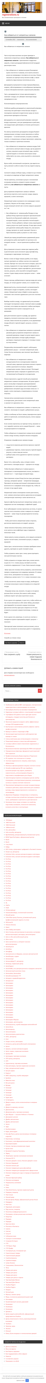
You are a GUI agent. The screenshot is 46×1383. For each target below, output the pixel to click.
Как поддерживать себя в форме (16, 1354)
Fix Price (8, 859)
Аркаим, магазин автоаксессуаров (17, 1049)
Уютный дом (10, 1292)
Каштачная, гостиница (13, 1139)
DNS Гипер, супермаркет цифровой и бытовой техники (24, 849)
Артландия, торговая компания (16, 1056)
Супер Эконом (10, 1263)
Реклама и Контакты (12, 1226)
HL (6, 903)
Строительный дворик (13, 1255)
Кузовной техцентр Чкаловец (15, 1151)
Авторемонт (9, 980)
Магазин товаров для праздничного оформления (22, 1170)
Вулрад (8, 1085)
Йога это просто (11, 1349)
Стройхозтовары (11, 1260)
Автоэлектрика (11, 1032)
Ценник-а (9, 1311)
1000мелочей (10, 827)
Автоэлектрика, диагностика (15, 1034)
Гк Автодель (10, 1100)
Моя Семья (9, 1195)
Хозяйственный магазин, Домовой (17, 1302)
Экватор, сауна (10, 1326)
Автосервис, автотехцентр (14, 1022)
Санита (8, 1229)
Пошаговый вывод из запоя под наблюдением (21, 741)
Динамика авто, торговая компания (17, 1112)
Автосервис (9, 983)
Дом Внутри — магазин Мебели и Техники (20, 1114)
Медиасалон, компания (13, 1182)
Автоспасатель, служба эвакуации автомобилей (21, 1024)
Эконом (8, 1328)
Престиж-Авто (10, 1224)
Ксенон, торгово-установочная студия (18, 1146)
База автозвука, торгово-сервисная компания (20, 1066)
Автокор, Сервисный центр (14, 963)
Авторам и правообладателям (15, 978)
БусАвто (8, 1078)
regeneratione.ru (10, 14)
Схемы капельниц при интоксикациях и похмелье (22, 739)
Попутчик (9, 1216)
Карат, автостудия (11, 1131)
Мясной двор (10, 1197)
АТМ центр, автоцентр (13, 1058)
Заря (7, 1126)
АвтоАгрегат (10, 946)
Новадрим (9, 1202)
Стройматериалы (11, 1258)
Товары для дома (11, 1270)
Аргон (8, 1046)
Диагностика (10, 1109)
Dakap (7, 847)
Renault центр (10, 915)
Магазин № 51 (10, 1158)
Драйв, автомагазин (12, 1119)
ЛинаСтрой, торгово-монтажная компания (19, 1156)
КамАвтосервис (11, 1129)
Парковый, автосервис (13, 1207)
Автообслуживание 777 (13, 976)
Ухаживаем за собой (12, 1361)
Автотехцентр (10, 1029)
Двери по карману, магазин (15, 1107)
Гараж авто (9, 1097)
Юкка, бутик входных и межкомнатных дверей (21, 1333)
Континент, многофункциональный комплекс (20, 1141)
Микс (7, 1185)
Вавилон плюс (10, 1080)
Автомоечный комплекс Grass (15, 971)
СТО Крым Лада (11, 1246)
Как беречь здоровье (11, 642)
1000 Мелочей (10, 822)
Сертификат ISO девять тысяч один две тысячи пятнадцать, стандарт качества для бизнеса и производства (21, 717)
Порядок (8, 1219)
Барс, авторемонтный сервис (15, 1068)
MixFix (8, 905)
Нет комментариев (31, 39)
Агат (7, 1039)
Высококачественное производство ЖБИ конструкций (23, 748)
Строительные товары (13, 1253)
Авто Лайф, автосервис (13, 929)
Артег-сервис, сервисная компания (17, 1051)
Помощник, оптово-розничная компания (19, 1214)
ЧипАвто (8, 1323)
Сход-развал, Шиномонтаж (14, 1265)
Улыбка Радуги (10, 1285)
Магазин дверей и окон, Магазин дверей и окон (21, 1160)
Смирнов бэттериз (12, 1241)
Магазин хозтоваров (12, 1180)
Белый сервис (10, 1070)
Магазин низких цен (12, 1165)
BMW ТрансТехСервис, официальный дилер (20, 837)
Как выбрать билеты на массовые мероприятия (21, 709)
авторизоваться (9, 675)
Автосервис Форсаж (12, 1019)
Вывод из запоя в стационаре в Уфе (17, 731)
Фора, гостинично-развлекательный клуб (19, 1297)
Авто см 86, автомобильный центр (17, 937)
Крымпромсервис (11, 1143)
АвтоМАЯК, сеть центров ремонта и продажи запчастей (24, 968)
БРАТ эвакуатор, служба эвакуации (17, 1075)
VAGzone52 (9, 922)
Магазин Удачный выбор (14, 1177)
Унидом (8, 1289)
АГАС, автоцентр (11, 1036)
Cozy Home (9, 844)
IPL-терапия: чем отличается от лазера (18, 758)
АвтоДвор (9, 951)
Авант (7, 927)
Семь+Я (8, 1233)
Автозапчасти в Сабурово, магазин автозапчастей (22, 954)
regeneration (20, 39)
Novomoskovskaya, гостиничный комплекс (19, 912)
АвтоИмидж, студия (12, 956)
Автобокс (9, 949)
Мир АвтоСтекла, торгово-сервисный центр (20, 1190)
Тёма (7, 1267)
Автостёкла (9, 1027)
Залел (8, 1124)
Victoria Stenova (11, 924)
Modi (7, 907)
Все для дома (10, 1083)
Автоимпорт (10, 959)
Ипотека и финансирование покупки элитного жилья (23, 765)
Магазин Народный (12, 1163)
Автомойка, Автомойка (13, 973)
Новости (22, 642)
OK (27, 1380)
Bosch (7, 839)
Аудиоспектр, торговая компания (16, 1063)
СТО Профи (9, 1248)
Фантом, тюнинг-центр (13, 1294)
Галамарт (9, 1087)
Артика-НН (9, 1053)
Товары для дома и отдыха (14, 1277)
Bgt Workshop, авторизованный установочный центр (23, 834)
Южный (8, 1331)
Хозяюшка (9, 1304)
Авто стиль (9, 939)
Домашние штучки (12, 1117)
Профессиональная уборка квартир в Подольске (21, 756)
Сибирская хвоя (11, 1236)
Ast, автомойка (10, 830)
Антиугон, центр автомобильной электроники (21, 1044)
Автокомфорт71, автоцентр (14, 961)
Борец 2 (8, 1073)
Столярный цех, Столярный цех (16, 1250)
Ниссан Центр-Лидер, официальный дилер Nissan (22, 1199)
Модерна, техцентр (12, 1192)
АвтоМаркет (10, 966)
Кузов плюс (9, 1148)
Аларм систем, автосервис (14, 1041)
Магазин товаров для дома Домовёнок (18, 1168)
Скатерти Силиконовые (13, 1238)
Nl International (10, 910)
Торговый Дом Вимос (13, 1280)
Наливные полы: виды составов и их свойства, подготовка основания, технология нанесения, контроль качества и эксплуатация (21, 804)
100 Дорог (9, 820)
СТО (7, 1243)
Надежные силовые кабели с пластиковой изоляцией (23, 712)
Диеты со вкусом (11, 1346)
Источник (7, 633)
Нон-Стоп (9, 1204)
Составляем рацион (12, 1358)
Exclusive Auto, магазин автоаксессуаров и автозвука (23, 854)
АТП (7, 1061)
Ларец (8, 1153)
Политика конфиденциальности (16, 1212)
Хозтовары (9, 1299)
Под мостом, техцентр (13, 1209)
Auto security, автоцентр (13, 832)
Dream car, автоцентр (12, 851)
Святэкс (8, 1231)
